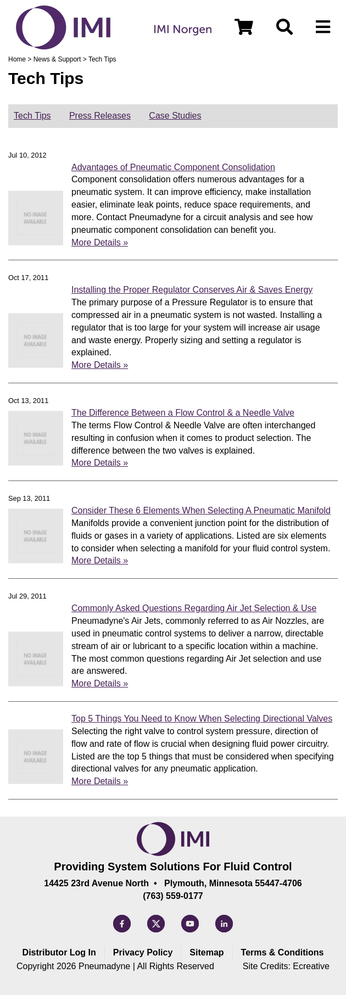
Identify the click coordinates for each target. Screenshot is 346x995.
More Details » (99, 242)
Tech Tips (32, 115)
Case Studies (175, 115)
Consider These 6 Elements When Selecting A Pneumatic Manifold (201, 510)
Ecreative (311, 966)
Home (17, 59)
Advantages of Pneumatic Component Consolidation (173, 167)
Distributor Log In (59, 952)
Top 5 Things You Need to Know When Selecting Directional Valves (201, 718)
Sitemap (206, 952)
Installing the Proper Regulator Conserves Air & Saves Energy (191, 289)
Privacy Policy (143, 952)
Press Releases (100, 115)
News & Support (57, 59)
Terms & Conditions (282, 952)
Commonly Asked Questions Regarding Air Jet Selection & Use (193, 608)
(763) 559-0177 (173, 896)
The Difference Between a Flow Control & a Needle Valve (182, 412)
